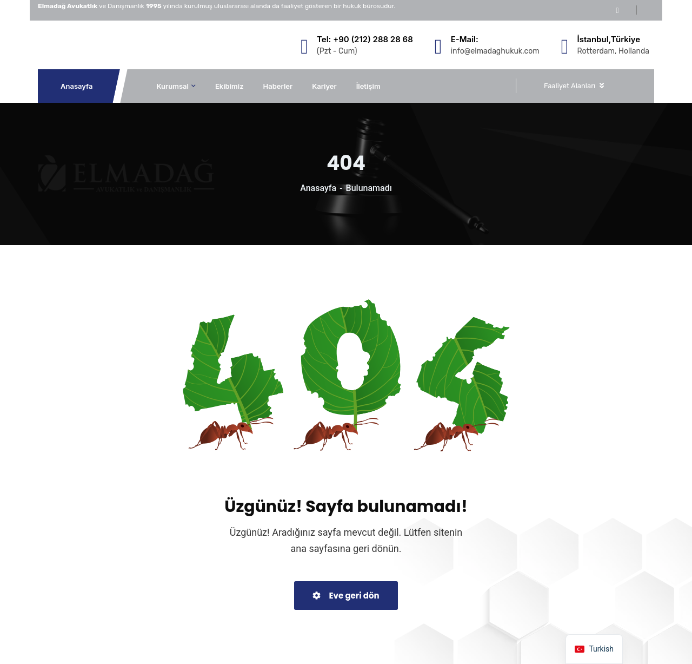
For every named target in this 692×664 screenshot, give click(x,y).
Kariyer (324, 86)
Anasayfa (77, 86)
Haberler (278, 86)
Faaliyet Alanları (569, 86)
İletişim (368, 86)
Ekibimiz (229, 86)
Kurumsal (172, 86)
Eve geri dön (345, 595)
